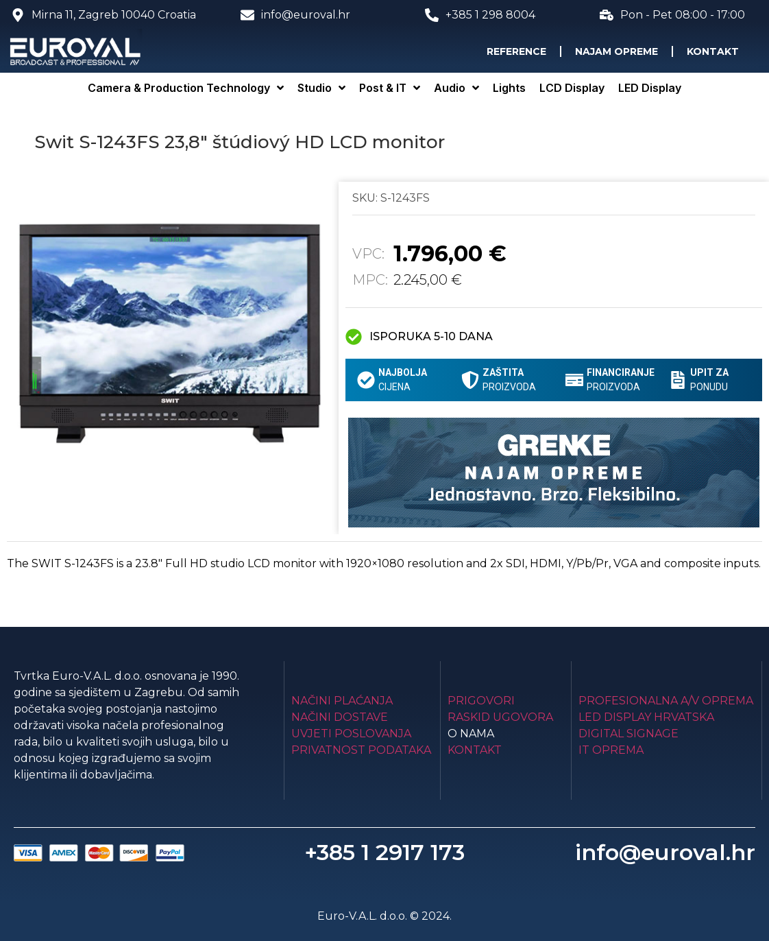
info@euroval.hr (665, 852)
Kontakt (713, 51)
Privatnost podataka (361, 750)
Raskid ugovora (500, 717)
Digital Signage (628, 733)
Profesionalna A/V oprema (665, 700)
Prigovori (481, 700)
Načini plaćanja (342, 700)
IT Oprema (611, 750)
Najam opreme (616, 51)
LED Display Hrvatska (646, 717)
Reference (516, 51)
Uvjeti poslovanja (351, 733)
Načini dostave (339, 717)
